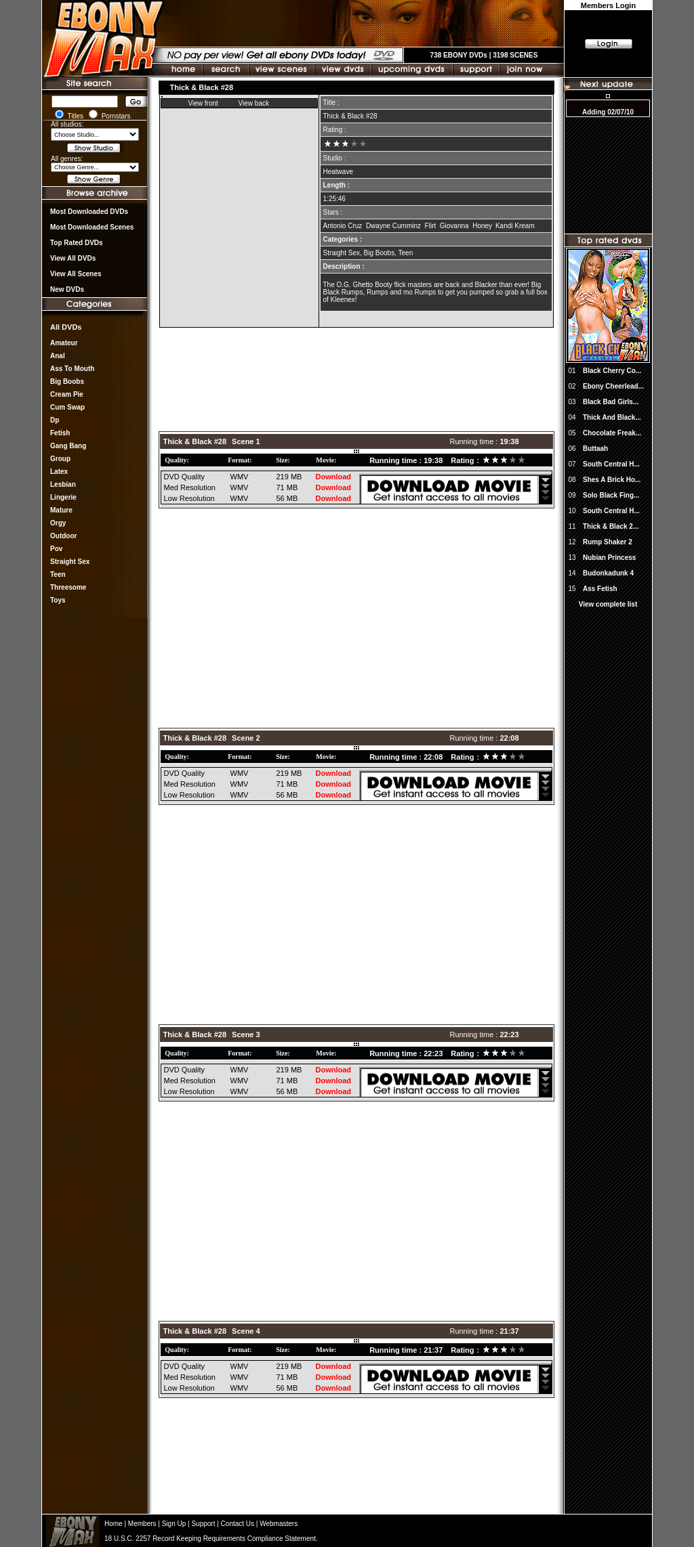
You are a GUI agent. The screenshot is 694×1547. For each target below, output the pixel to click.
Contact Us (237, 1523)
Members (142, 1523)
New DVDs (67, 289)
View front (203, 103)
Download (334, 477)
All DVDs (65, 327)
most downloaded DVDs (89, 211)
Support (203, 1523)
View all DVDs (73, 258)
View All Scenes (76, 274)
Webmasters (279, 1523)
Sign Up (174, 1523)
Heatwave (338, 171)
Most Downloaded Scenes (92, 227)
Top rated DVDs (76, 242)
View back (254, 103)
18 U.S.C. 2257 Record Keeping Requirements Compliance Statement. (211, 1538)
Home (113, 1523)
